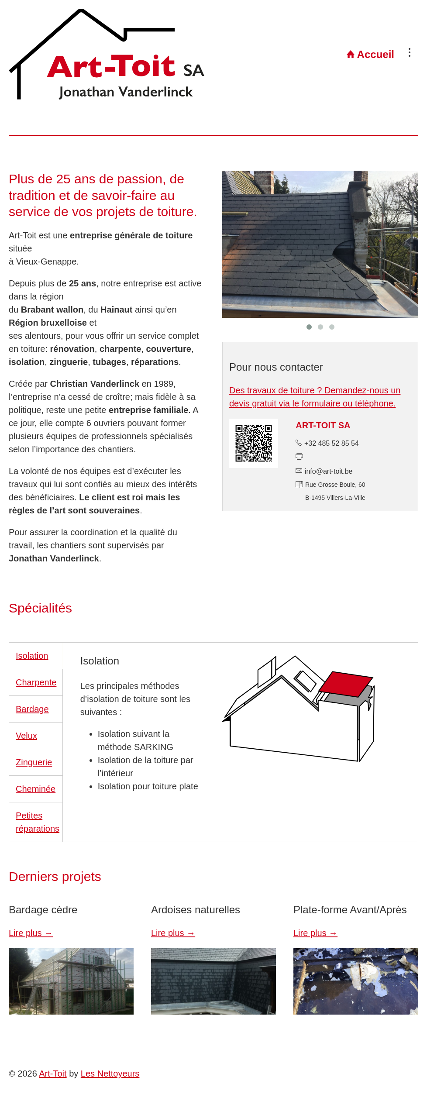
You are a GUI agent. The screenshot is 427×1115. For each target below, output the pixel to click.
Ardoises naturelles (195, 909)
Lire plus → (31, 933)
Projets (341, 54)
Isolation (32, 656)
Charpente (36, 682)
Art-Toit (52, 1073)
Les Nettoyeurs (110, 1073)
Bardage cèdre (43, 909)
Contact (392, 54)
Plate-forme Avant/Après (350, 909)
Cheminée (35, 789)
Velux (26, 735)
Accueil (287, 54)
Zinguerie (34, 762)
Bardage (32, 709)
